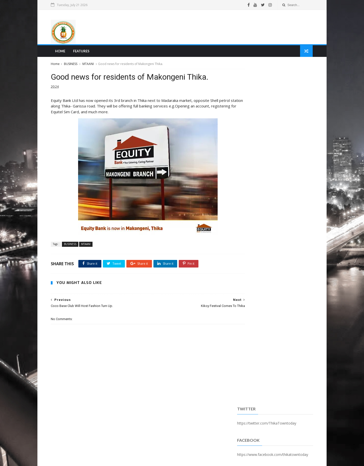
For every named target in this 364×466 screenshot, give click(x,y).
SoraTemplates (81, 459)
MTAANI (90, 65)
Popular (273, 129)
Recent (249, 129)
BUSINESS (73, 65)
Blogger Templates (129, 459)
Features (83, 52)
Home (62, 52)
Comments (298, 129)
